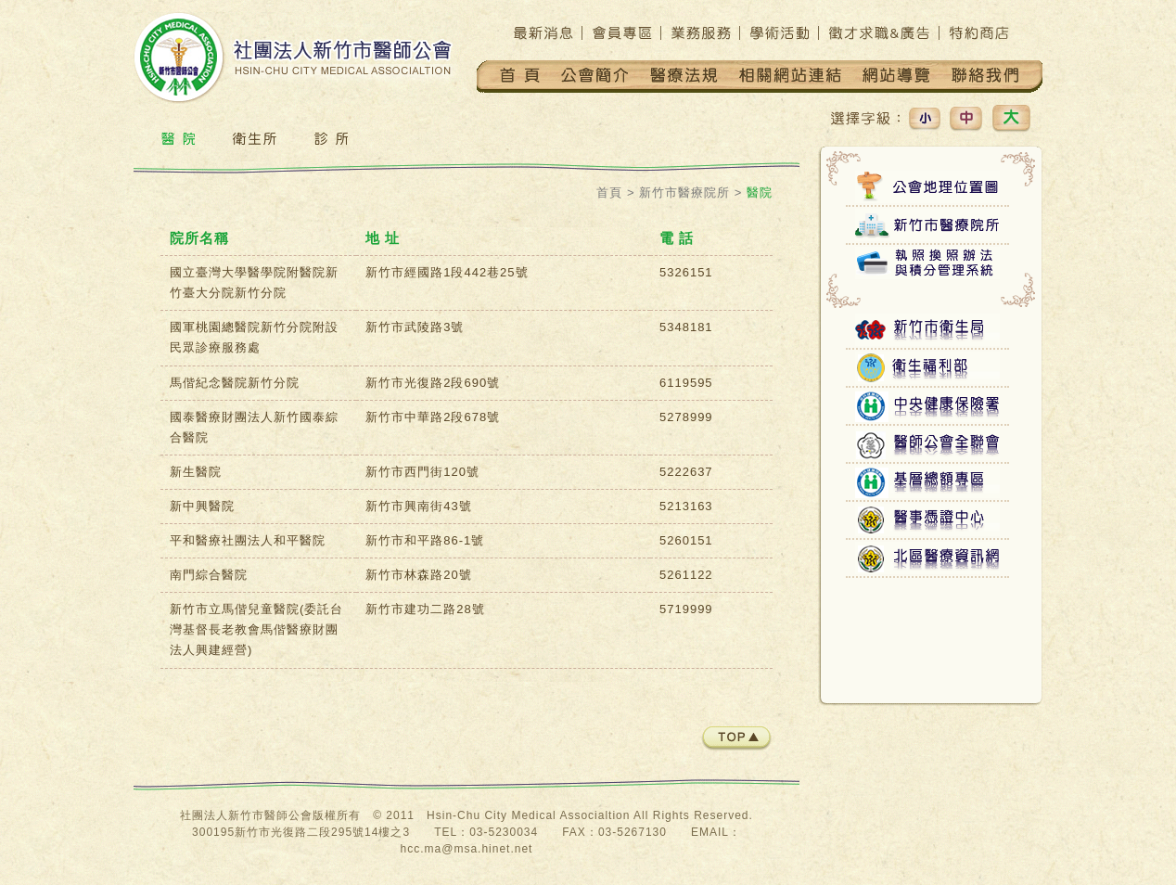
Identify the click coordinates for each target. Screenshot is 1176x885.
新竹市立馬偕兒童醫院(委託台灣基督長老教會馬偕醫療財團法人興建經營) (256, 629)
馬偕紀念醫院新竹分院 (235, 383)
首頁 (609, 192)
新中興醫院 (202, 506)
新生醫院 (196, 472)
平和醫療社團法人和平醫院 (248, 540)
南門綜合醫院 (209, 575)
